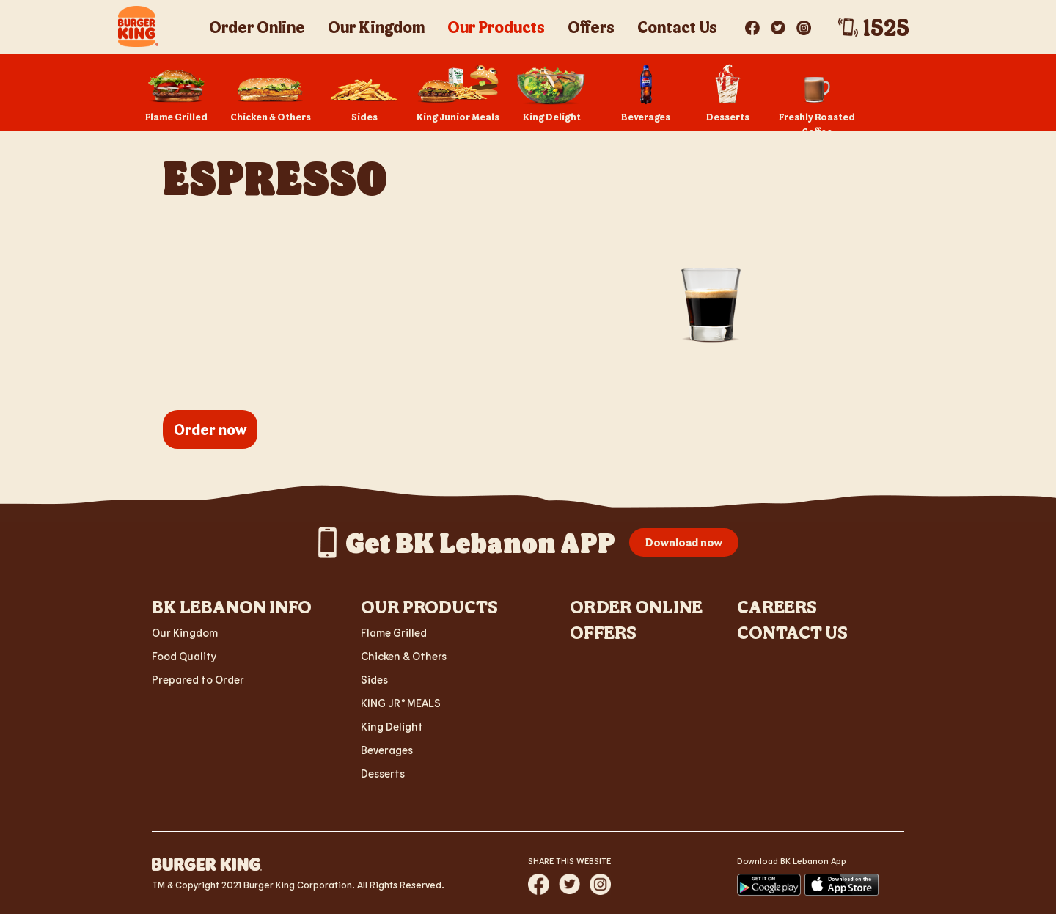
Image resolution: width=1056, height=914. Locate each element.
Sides (374, 679)
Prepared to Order (198, 679)
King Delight (392, 726)
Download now (683, 542)
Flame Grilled (394, 632)
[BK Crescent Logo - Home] (138, 26)
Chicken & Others (404, 655)
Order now (210, 429)
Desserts (383, 773)
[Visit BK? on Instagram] (803, 25)
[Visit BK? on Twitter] (779, 25)
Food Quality (184, 655)
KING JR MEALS (401, 702)
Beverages (387, 749)
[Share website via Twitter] (569, 884)
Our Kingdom (185, 632)
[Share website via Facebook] (538, 884)
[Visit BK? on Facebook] (753, 25)
